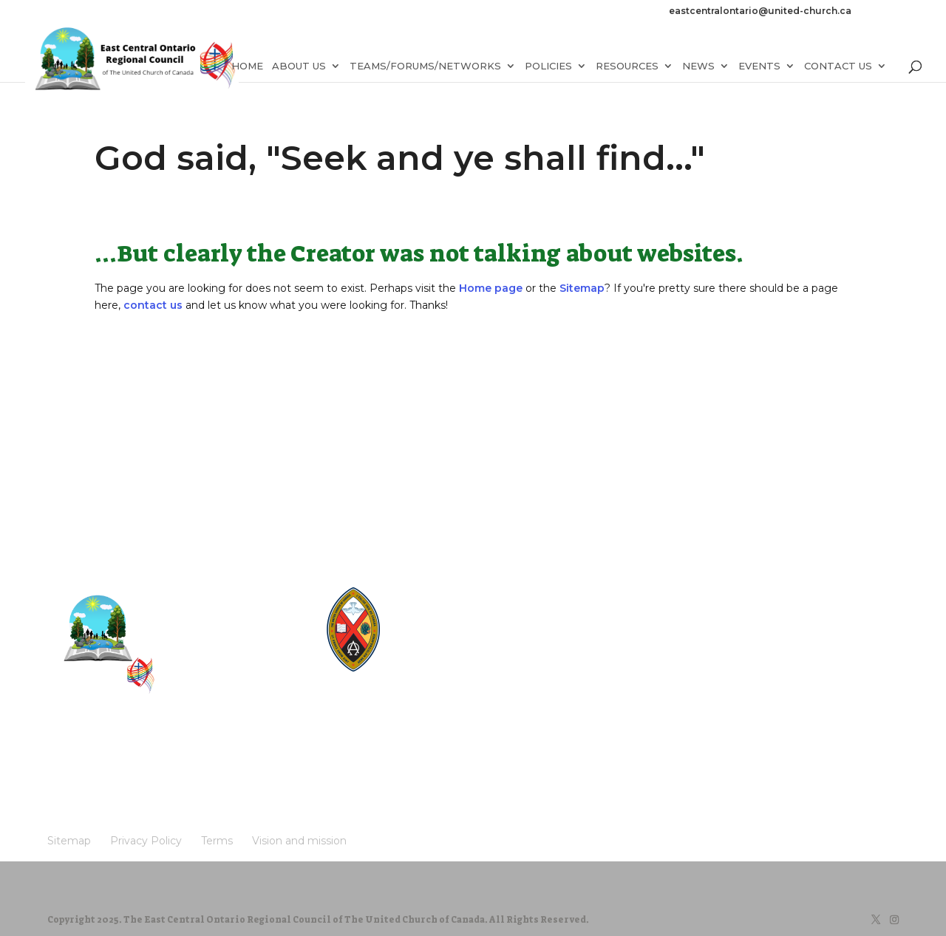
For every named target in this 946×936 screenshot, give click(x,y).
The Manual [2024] (444, 607)
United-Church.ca (442, 593)
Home (247, 68)
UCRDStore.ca (436, 677)
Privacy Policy (128, 750)
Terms (183, 750)
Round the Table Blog (450, 621)
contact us (153, 305)
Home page (491, 288)
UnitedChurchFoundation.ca (462, 635)
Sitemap (582, 288)
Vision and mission (247, 750)
